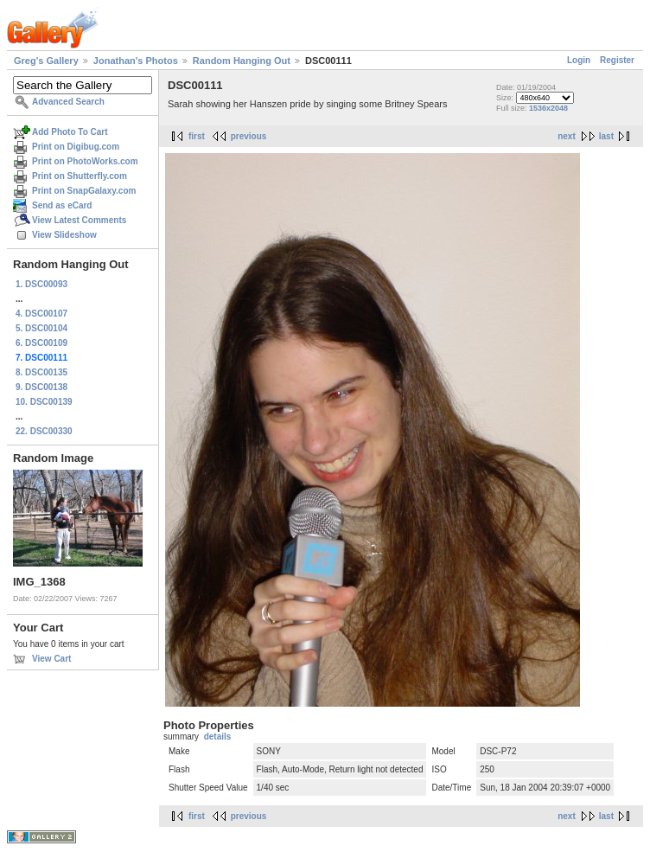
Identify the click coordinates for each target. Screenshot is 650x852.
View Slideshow (64, 235)
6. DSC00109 (41, 343)
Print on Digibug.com (75, 146)
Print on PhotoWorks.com (85, 161)
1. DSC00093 (41, 284)
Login (578, 60)
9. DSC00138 (41, 387)
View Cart (51, 658)
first (196, 136)
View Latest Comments (79, 220)
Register (617, 60)
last (606, 136)
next (567, 136)
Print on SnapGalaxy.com (84, 190)
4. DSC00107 (41, 313)
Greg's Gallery (46, 60)
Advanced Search (68, 101)
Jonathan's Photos (135, 60)
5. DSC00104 (41, 328)
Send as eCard (62, 205)
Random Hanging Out (241, 60)
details (218, 736)
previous (249, 136)
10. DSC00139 (44, 402)
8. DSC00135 (41, 372)
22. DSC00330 (44, 431)
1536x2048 (548, 108)
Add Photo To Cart (70, 132)
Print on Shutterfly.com (79, 176)
